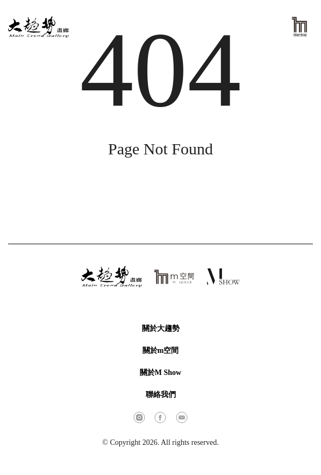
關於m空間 (160, 350)
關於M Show (160, 372)
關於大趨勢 (161, 328)
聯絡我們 (161, 395)
